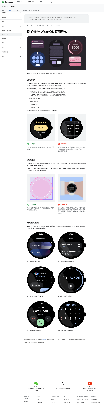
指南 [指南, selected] (10, 10)
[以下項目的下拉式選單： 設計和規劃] (36, 2)
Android (26, 401)
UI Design (5, 6)
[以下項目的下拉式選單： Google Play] (58, 2)
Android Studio (96, 2)
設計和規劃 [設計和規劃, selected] (31, 2)
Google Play (52, 2)
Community (65, 2)
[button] (9, 12)
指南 (59, 25)
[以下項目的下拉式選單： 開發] (44, 2)
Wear (13, 6)
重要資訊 (19, 2)
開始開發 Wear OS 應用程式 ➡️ (31, 10)
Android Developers (32, 25)
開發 (41, 2)
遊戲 (38, 399)
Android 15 (67, 399)
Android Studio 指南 (82, 399)
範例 (17, 10)
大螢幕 (52, 399)
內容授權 (44, 340)
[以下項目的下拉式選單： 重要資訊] (24, 2)
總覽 (3, 10)
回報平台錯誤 (94, 399)
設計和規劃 (41, 25)
